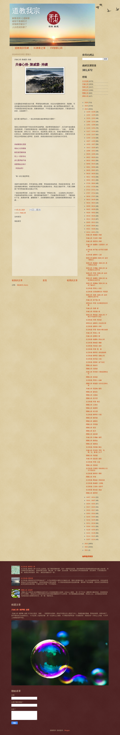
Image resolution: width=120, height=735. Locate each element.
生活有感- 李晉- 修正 (93, 401)
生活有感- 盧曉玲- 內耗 (94, 326)
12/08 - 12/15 (91, 121)
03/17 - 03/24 (91, 507)
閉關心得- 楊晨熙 (92, 408)
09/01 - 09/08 (91, 167)
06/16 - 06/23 (91, 203)
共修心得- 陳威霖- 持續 (94, 235)
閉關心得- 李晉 (91, 477)
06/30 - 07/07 (91, 196)
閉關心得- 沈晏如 (92, 395)
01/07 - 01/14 (91, 539)
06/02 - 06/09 (91, 209)
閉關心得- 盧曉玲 (92, 421)
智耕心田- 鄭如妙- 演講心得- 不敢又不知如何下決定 (96, 315)
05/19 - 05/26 (91, 216)
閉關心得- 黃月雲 (92, 398)
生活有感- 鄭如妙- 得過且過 (95, 480)
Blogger (67, 730)
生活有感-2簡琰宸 (27, 578)
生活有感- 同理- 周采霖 (94, 320)
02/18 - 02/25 (91, 520)
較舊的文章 (72, 280)
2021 (86, 550)
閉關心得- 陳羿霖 (92, 418)
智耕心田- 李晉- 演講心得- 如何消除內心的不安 (96, 274)
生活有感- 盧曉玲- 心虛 (94, 255)
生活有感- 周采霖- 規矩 (94, 346)
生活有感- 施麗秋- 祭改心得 (95, 339)
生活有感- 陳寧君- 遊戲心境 (95, 356)
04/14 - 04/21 (91, 232)
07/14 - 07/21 (91, 190)
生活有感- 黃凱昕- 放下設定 (95, 362)
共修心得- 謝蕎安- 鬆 (93, 336)
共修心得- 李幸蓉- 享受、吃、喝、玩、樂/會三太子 (96, 451)
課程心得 (85, 96)
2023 (86, 543)
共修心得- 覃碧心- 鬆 (93, 333)
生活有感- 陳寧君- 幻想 (94, 414)
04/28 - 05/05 (91, 226)
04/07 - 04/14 (91, 497)
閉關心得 (85, 93)
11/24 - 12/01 (91, 128)
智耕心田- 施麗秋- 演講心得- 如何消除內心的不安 (96, 279)
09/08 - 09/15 (91, 164)
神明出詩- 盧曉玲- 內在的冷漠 (96, 323)
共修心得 (23, 213)
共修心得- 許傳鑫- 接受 (94, 437)
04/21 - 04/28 (91, 229)
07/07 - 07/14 (91, 193)
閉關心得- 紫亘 (91, 427)
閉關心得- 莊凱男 (27, 590)
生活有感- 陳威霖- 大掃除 (94, 483)
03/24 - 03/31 (91, 504)
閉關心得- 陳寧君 (92, 493)
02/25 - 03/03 (91, 517)
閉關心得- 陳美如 (92, 440)
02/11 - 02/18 (91, 523)
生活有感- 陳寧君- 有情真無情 (96, 352)
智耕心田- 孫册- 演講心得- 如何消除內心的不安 (96, 296)
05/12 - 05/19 (91, 219)
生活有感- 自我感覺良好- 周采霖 (97, 292)
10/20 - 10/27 (91, 144)
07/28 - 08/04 (91, 183)
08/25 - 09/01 (91, 170)
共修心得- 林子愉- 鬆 (93, 300)
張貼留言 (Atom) (22, 285)
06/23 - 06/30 (91, 199)
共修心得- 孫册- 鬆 (92, 308)
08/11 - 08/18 (91, 177)
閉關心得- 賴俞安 (92, 365)
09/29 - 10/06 (91, 154)
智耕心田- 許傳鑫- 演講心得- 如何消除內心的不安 (96, 269)
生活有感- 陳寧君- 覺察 (94, 473)
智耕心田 (85, 87)
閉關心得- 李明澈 (92, 424)
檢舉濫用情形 (87, 556)
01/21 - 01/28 (91, 533)
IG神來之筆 (39, 48)
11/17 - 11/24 (91, 131)
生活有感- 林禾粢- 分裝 (94, 359)
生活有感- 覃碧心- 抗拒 (94, 288)
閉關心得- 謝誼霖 (92, 434)
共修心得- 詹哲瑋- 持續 (94, 241)
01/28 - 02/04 (91, 530)
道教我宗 (26, 11)
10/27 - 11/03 (91, 141)
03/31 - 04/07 (91, 500)
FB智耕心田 (56, 48)
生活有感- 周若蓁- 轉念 (94, 447)
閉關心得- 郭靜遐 (92, 465)
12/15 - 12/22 (91, 118)
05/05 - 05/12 (91, 222)
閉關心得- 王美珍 (92, 405)
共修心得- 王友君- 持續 (94, 238)
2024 (86, 109)
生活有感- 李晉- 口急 (93, 462)
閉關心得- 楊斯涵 (92, 444)
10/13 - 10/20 (91, 147)
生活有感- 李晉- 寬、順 (94, 349)
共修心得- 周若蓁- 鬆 (93, 311)
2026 (86, 102)
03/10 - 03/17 (91, 510)
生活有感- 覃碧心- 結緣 (94, 380)
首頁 (45, 280)
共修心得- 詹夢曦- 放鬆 (20, 610)
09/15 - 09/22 (91, 160)
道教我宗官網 (22, 48)
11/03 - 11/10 (91, 138)
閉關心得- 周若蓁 (92, 455)
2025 (86, 106)
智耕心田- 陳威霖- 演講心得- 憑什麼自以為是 (96, 264)
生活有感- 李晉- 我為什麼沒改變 (97, 330)
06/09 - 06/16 (91, 206)
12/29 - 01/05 (91, 112)
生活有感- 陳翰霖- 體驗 (94, 343)
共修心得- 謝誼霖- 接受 (94, 459)
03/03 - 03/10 (91, 513)
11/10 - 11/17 (91, 134)
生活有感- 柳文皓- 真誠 (94, 490)
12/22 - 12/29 (91, 115)
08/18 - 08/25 (91, 173)
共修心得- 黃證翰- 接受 (94, 388)
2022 (86, 547)
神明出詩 (85, 90)
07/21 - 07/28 (91, 186)
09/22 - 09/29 (91, 157)
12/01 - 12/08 (91, 125)
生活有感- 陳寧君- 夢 (28, 567)
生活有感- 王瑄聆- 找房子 (94, 486)
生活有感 (85, 81)
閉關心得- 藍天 (91, 431)
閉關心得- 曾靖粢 (92, 377)
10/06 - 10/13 (91, 151)
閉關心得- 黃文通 (92, 411)
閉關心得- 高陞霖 (92, 369)
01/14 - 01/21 (91, 536)
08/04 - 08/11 (91, 180)
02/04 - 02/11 (91, 526)
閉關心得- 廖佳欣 (92, 392)
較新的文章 (17, 280)
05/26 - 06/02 (91, 212)
